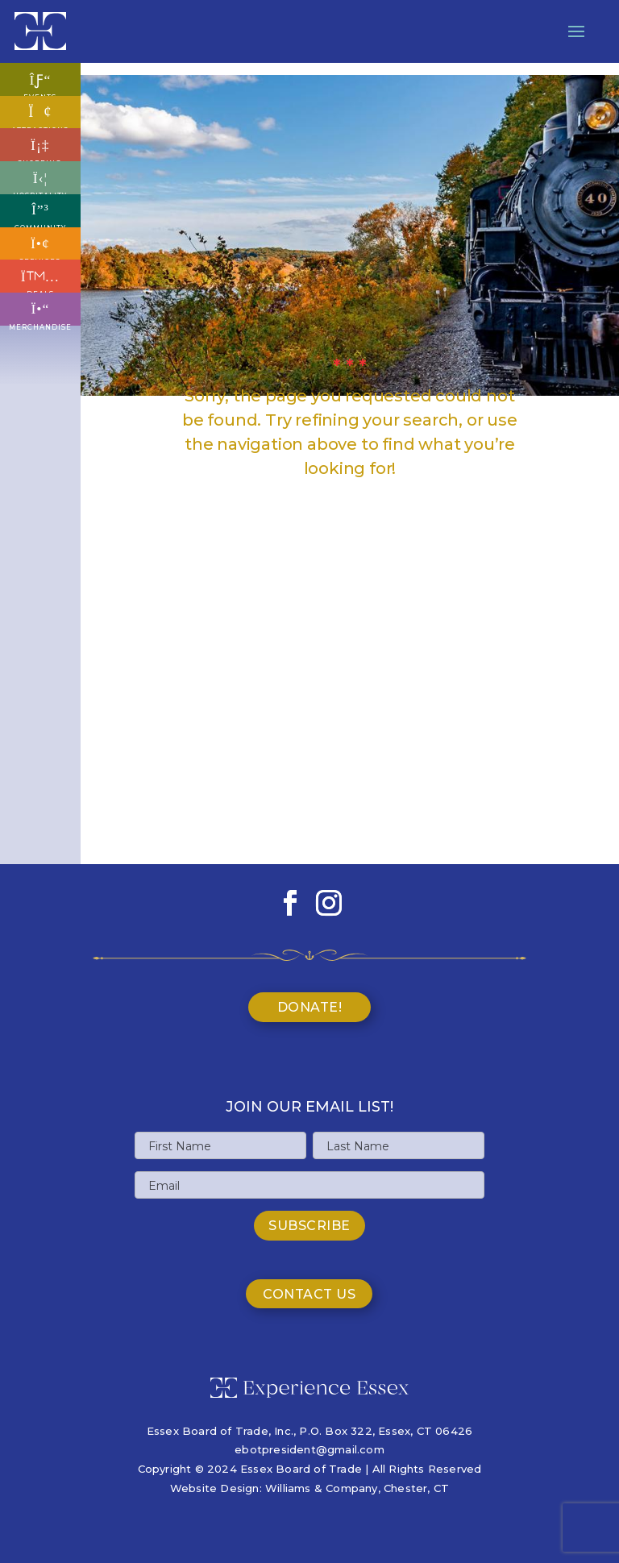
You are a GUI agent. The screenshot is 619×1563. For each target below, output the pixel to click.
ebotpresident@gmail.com (309, 1449)
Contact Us (309, 1294)
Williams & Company (321, 1488)
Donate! (310, 1007)
